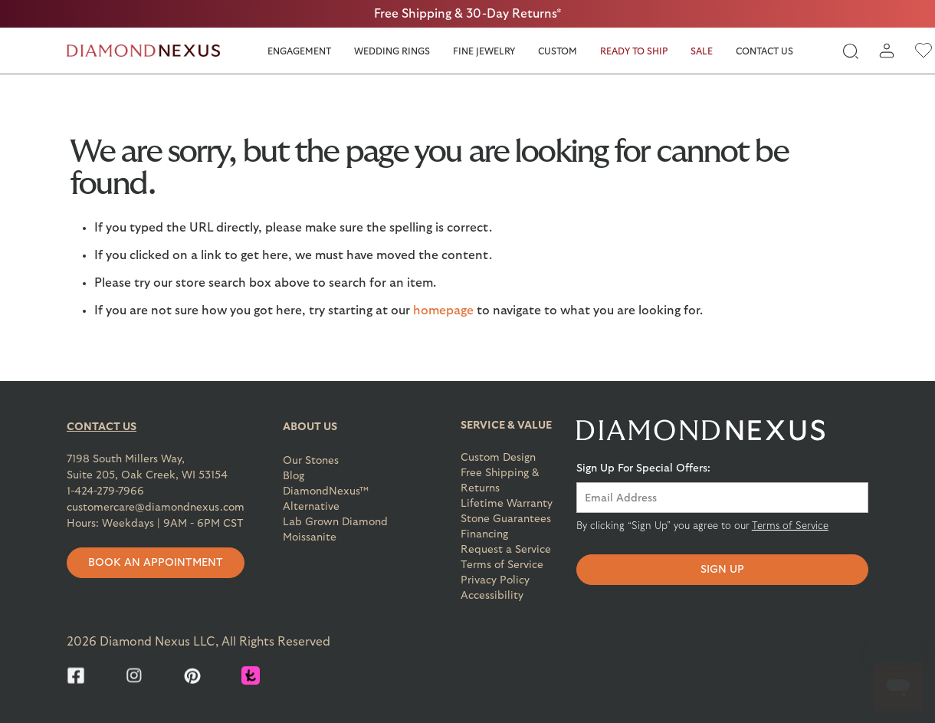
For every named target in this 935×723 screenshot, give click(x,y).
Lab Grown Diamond (335, 522)
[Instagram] (134, 675)
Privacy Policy (495, 580)
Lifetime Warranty (507, 503)
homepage (443, 310)
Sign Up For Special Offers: (643, 468)
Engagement (299, 51)
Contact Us (764, 51)
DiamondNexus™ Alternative (326, 499)
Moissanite (309, 537)
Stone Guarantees (506, 519)
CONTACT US (101, 427)
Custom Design (498, 457)
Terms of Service (502, 565)
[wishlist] (923, 50)
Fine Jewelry (484, 51)
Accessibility (492, 595)
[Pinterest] (192, 675)
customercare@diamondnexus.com (155, 507)
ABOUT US (310, 427)
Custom (557, 51)
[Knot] (250, 675)
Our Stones (311, 460)
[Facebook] (76, 675)
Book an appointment (155, 562)
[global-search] (850, 50)
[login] (887, 50)
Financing (484, 534)
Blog (293, 476)
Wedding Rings (392, 51)
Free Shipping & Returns (500, 481)
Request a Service (506, 549)
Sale (702, 51)
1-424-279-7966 (105, 491)
